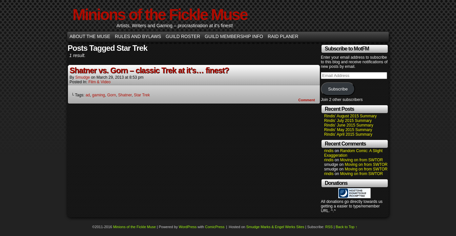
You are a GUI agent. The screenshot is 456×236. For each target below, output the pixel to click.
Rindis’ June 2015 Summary (348, 125)
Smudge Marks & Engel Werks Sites (275, 227)
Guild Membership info (234, 36)
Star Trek (142, 95)
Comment (306, 100)
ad (88, 95)
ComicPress (214, 227)
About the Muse (90, 36)
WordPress (188, 227)
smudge (82, 77)
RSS (329, 227)
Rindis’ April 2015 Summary (348, 134)
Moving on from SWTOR (361, 160)
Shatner (125, 95)
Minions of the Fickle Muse (160, 14)
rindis (329, 150)
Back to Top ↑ (346, 227)
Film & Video (99, 82)
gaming (98, 95)
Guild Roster (183, 36)
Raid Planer (283, 36)
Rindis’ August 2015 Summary (350, 116)
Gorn (111, 95)
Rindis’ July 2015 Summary (348, 120)
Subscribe (338, 89)
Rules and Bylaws (138, 36)
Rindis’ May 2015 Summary (348, 130)
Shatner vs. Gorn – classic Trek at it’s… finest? (149, 70)
